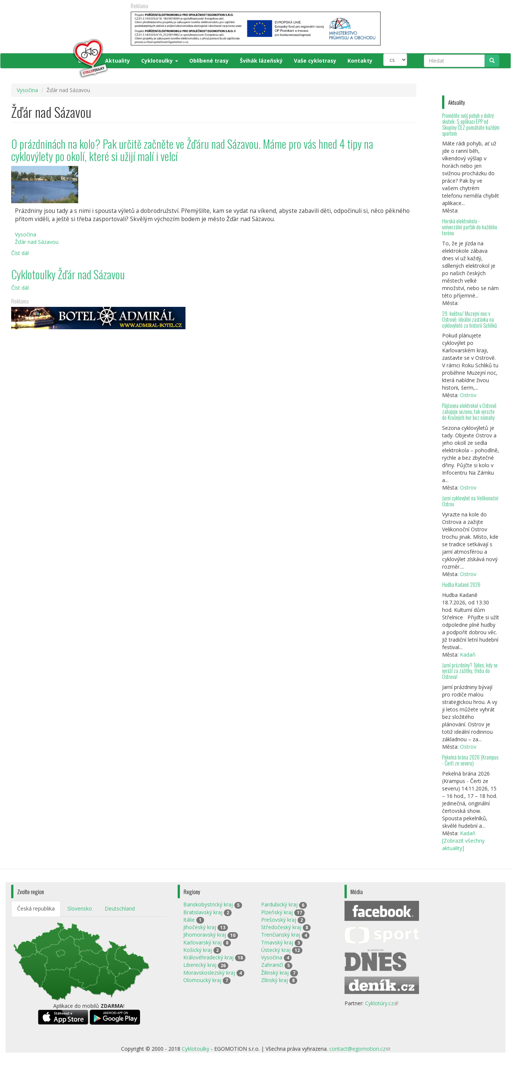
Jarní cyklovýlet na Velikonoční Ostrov (470, 501)
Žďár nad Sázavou (36, 241)
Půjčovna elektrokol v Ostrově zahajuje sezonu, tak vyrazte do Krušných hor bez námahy (469, 411)
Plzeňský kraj (277, 912)
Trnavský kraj (277, 942)
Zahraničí (272, 964)
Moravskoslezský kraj (209, 972)
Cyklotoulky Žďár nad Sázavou (68, 274)
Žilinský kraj (275, 972)
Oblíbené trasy (209, 60)
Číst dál (20, 253)
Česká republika (36, 908)
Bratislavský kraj (202, 912)
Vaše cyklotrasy (315, 60)
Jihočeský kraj (199, 927)
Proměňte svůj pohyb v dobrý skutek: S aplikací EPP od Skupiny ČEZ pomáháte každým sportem (470, 124)
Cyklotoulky (159, 60)
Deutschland (120, 908)
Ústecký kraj (276, 949)
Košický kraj (197, 949)
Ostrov (468, 395)
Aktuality (117, 60)
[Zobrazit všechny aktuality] (463, 844)
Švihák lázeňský (261, 60)
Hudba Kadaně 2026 (461, 584)
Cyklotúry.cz (381, 1003)
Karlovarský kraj (202, 942)
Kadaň (468, 654)
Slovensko (79, 908)
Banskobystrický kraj (208, 904)
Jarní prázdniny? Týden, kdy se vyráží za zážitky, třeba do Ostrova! (470, 671)
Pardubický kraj (279, 904)
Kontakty (359, 60)
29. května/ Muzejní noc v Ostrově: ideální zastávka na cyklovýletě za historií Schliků (469, 319)
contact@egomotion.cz (359, 1048)
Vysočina (27, 90)
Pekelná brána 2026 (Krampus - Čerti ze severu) (470, 760)
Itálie (189, 919)
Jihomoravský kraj (204, 934)
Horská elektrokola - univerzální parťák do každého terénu (469, 227)
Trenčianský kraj (280, 934)
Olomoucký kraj (202, 980)
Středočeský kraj (281, 927)
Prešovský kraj (278, 919)
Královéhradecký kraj (208, 957)
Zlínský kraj (274, 980)
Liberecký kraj (199, 964)
